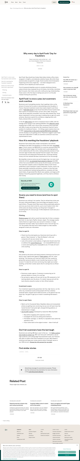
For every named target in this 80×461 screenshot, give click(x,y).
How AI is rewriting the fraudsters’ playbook (7, 82)
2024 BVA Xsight (29, 109)
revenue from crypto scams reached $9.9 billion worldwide (41, 131)
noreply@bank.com (36, 243)
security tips (22, 351)
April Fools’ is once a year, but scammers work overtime (8, 77)
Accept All (67, 455)
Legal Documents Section (36, 371)
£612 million (28, 121)
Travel (24, 2)
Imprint (15, 459)
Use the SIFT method (27, 311)
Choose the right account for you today (41, 342)
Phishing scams (23, 218)
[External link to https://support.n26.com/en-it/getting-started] (34, 431)
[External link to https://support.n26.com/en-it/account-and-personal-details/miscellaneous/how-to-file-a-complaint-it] (34, 435)
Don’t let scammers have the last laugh (7, 98)
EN (73, 2)
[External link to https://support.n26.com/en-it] (34, 437)
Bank (16, 2)
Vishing (4, 92)
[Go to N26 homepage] (6, 2)
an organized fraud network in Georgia (41, 161)
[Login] (54, 2)
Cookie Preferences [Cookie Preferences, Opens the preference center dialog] (67, 449)
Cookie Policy (5, 459)
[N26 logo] (7, 430)
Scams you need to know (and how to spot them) (7, 86)
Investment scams (6, 95)
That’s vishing (44, 256)
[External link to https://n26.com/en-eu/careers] (22, 435)
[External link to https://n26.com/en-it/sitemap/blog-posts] (34, 433)
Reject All (67, 452)
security (26, 351)
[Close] (77, 445)
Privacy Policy (11, 459)
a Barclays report (54, 123)
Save (20, 2)
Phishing (4, 90)
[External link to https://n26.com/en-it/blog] (46, 431)
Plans (12, 2)
